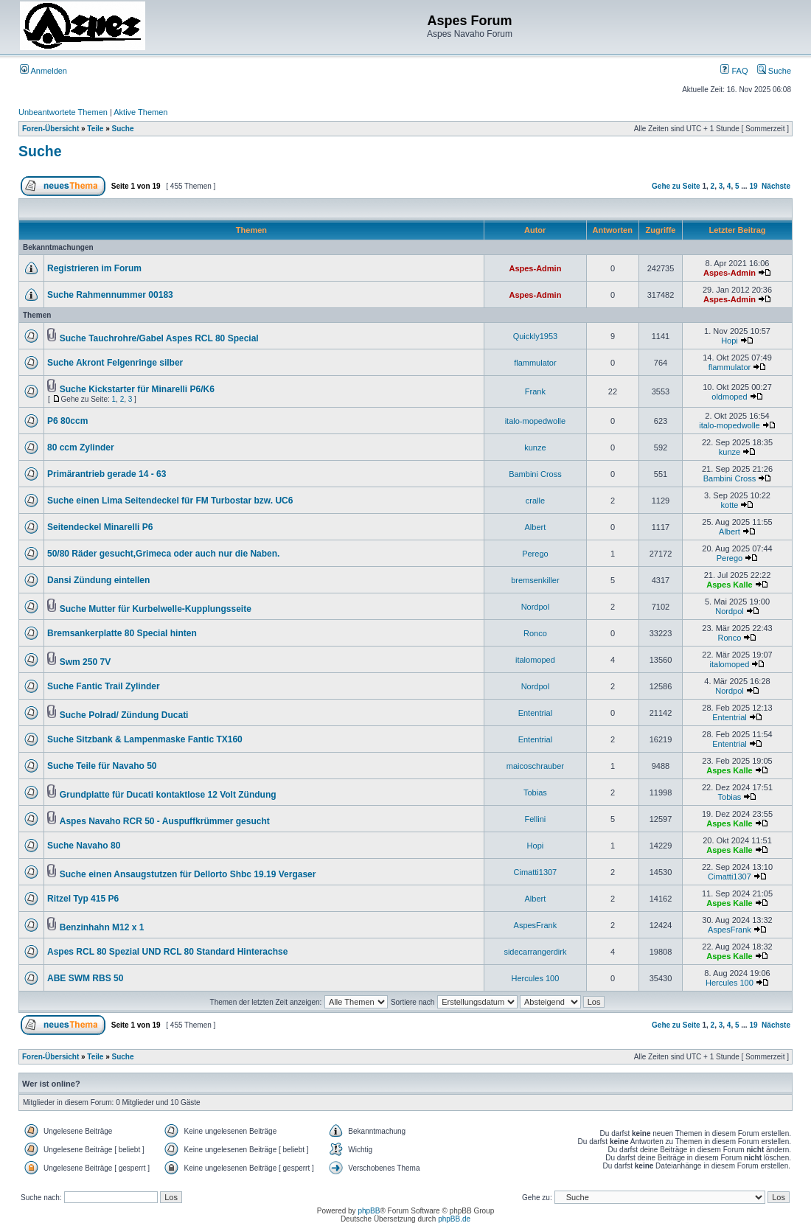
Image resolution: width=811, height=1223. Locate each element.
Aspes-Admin (535, 268)
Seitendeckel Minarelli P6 (100, 527)
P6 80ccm (67, 421)
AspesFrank (535, 925)
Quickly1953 (535, 336)
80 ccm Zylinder (80, 447)
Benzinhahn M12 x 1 (102, 927)
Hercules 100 (535, 978)
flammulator (535, 362)
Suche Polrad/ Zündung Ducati (124, 715)
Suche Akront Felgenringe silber (115, 363)
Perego (535, 553)
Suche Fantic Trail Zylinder (103, 686)
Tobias (535, 792)
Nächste (776, 186)
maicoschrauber (535, 766)
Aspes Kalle (729, 584)
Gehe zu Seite (676, 186)
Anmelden (43, 70)
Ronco (535, 633)
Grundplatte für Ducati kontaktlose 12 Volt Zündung (168, 795)
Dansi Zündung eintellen (98, 580)
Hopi (729, 340)
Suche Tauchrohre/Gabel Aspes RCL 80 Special (159, 338)
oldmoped (729, 396)
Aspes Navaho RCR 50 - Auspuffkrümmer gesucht (165, 821)
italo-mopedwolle (535, 421)
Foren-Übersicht (50, 129)
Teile (95, 129)
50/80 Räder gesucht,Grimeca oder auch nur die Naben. (163, 553)
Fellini (535, 819)
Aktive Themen (140, 112)
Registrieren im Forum (94, 268)
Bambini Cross (535, 474)
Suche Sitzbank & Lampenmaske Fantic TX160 (145, 739)
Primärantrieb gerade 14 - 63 (106, 474)
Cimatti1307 (535, 872)
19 (753, 186)
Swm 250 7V (85, 662)
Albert (535, 527)
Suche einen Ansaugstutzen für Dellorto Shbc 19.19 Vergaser (188, 874)
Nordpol (535, 606)
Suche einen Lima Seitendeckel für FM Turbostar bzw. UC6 (170, 500)
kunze (535, 447)
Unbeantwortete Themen (63, 112)
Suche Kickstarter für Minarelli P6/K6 (137, 389)
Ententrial (535, 712)
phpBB (369, 1211)
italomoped (535, 659)
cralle (535, 500)
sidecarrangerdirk (535, 951)
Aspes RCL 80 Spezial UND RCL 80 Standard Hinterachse (167, 952)
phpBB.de (454, 1219)
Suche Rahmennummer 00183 (110, 295)
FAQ (734, 70)
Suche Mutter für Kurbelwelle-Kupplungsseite (155, 609)
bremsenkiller (535, 580)
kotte (730, 505)
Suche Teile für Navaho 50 (102, 766)
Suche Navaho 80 (83, 845)
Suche (774, 70)
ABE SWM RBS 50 (85, 978)
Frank (535, 391)
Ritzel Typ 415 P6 (83, 898)
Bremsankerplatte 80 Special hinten (122, 633)
